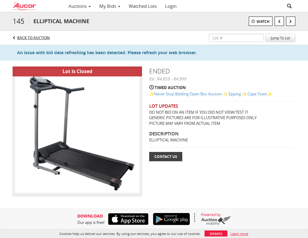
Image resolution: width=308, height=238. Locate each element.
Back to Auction (33, 37)
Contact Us (165, 156)
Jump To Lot (280, 38)
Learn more (239, 233)
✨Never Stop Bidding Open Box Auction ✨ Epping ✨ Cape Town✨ (210, 94)
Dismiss (216, 233)
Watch (263, 21)
